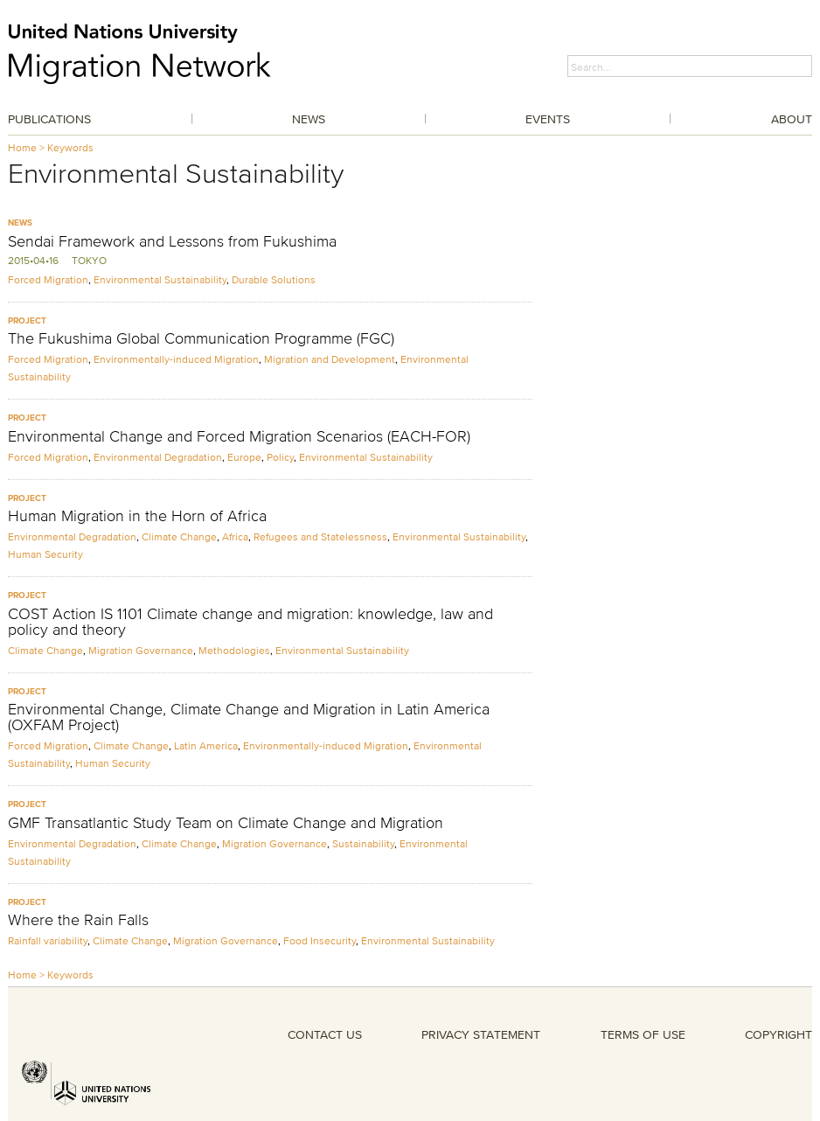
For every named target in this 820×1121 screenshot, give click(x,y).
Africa (235, 536)
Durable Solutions (274, 279)
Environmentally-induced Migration (176, 359)
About (791, 119)
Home (22, 147)
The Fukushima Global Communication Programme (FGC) (201, 338)
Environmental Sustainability (160, 279)
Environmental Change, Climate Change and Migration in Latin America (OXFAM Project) (249, 717)
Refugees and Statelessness (320, 536)
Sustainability (363, 843)
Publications (49, 119)
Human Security (45, 554)
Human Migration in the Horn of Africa (137, 516)
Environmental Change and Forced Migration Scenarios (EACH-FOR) (239, 436)
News (308, 119)
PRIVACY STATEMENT (480, 1034)
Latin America (206, 745)
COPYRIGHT (778, 1034)
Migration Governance (140, 650)
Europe (244, 456)
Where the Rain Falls (78, 920)
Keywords (70, 147)
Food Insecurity (319, 940)
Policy (280, 456)
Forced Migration (48, 279)
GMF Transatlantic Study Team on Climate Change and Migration (225, 823)
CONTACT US (325, 1034)
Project (27, 320)
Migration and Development (329, 359)
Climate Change (179, 536)
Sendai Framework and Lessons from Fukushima (172, 241)
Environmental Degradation (158, 456)
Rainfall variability (47, 940)
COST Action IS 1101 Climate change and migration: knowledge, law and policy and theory (250, 621)
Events (547, 119)
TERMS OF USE (643, 1034)
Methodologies (234, 650)
